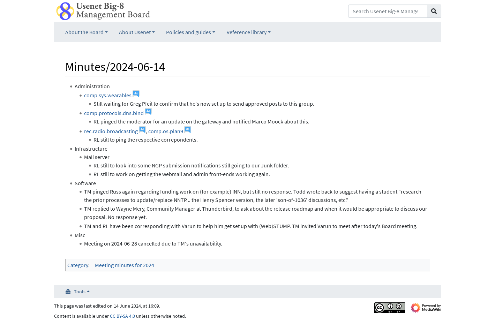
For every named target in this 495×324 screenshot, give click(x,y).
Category (77, 265)
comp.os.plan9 (165, 131)
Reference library (246, 32)
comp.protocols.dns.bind (114, 113)
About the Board (84, 32)
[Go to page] (434, 11)
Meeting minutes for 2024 (124, 265)
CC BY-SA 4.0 (122, 316)
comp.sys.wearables (108, 95)
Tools (79, 291)
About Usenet (135, 32)
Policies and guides (188, 32)
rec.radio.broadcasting (111, 131)
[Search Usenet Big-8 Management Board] (387, 11)
